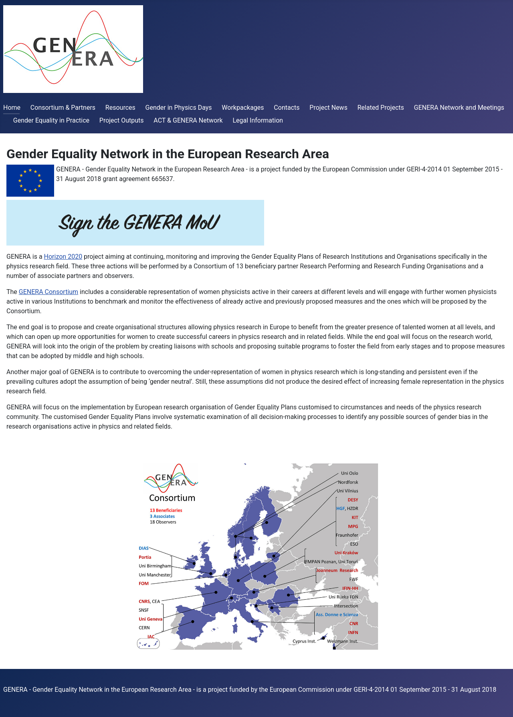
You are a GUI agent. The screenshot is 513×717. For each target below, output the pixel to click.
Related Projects (380, 107)
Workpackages (243, 107)
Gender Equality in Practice (51, 120)
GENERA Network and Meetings (459, 107)
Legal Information (257, 120)
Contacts (286, 107)
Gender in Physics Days (178, 107)
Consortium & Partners (62, 107)
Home (11, 107)
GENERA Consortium (48, 292)
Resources (120, 107)
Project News (328, 107)
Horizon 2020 (63, 256)
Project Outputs (121, 120)
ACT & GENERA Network (187, 120)
